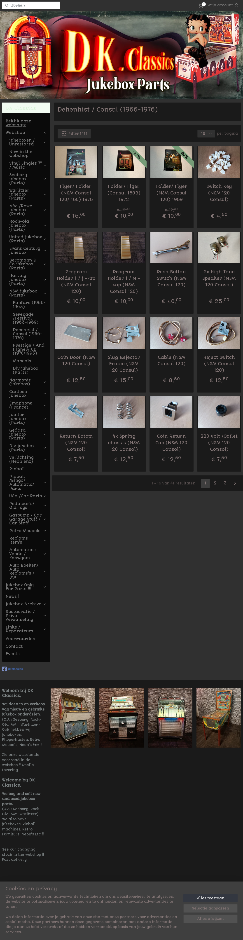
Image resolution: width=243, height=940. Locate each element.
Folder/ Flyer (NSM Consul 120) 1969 (171, 193)
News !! (13, 596)
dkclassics (12, 669)
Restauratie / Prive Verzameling (26, 615)
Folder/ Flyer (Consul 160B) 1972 (123, 193)
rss (150, 931)
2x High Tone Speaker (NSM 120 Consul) (219, 278)
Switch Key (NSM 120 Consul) (219, 193)
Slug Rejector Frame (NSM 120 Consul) (124, 364)
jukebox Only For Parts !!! (26, 587)
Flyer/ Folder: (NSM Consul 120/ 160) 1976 (76, 193)
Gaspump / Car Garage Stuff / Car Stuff (28, 519)
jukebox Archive (26, 604)
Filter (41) (74, 133)
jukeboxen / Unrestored (28, 142)
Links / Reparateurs (26, 629)
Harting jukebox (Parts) (28, 279)
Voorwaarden (20, 638)
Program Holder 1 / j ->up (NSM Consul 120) (76, 281)
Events (13, 654)
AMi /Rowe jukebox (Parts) (28, 210)
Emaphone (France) (28, 405)
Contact (14, 646)
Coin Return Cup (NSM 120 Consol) (171, 443)
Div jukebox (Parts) (25, 370)
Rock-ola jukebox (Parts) (28, 225)
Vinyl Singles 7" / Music (28, 165)
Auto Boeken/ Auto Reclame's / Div (28, 571)
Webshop (26, 132)
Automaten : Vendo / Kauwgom (28, 553)
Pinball (17, 469)
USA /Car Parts (28, 496)
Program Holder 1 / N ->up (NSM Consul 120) (123, 281)
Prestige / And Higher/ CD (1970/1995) (28, 349)
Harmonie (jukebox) (28, 382)
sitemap (139, 931)
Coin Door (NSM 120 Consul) (76, 361)
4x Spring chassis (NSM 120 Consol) (124, 443)
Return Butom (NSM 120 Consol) (76, 443)
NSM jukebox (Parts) (28, 293)
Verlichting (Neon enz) (28, 459)
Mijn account (223, 5)
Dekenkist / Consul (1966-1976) (27, 333)
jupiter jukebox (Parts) (28, 418)
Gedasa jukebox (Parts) (28, 434)
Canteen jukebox (28, 393)
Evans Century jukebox (28, 250)
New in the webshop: (20, 154)
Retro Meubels (28, 530)
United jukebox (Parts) (28, 239)
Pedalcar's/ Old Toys (28, 505)
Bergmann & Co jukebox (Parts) (28, 264)
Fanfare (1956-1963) (29, 304)
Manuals (22, 361)
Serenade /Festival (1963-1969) (25, 318)
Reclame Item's (28, 540)
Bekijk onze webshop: (18, 123)
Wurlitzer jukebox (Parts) (28, 194)
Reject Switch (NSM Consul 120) (219, 364)
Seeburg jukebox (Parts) (28, 179)
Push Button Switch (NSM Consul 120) (171, 278)
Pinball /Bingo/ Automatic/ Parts (28, 482)
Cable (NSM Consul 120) (171, 361)
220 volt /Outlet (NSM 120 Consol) (219, 443)
